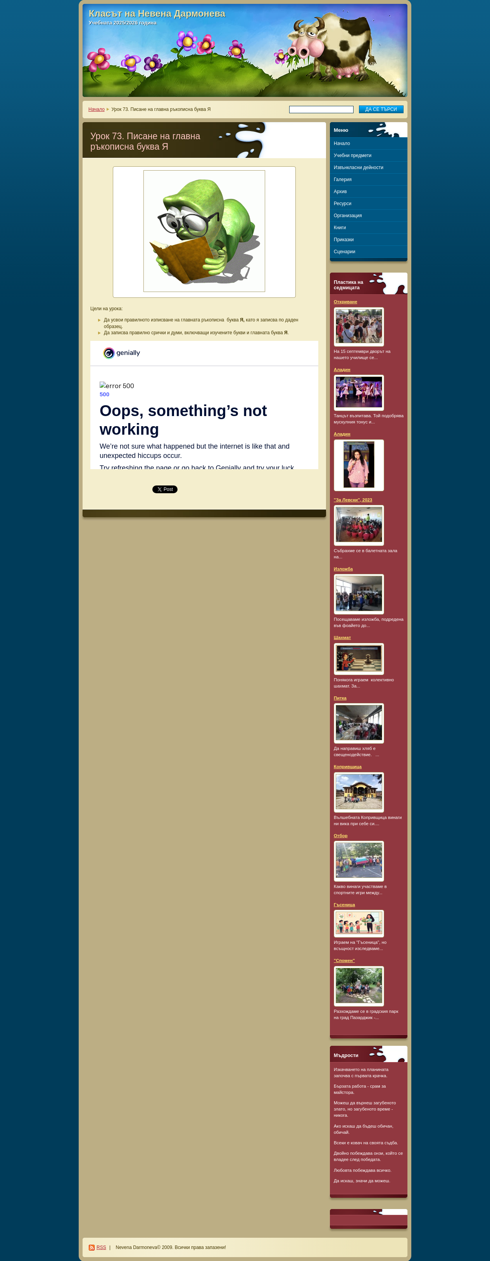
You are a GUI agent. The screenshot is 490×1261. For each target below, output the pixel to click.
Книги (340, 227)
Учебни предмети (352, 155)
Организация (348, 215)
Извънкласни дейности (358, 167)
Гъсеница (344, 904)
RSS (101, 1247)
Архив (340, 191)
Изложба (343, 569)
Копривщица (348, 766)
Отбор (340, 835)
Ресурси (342, 203)
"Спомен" (344, 960)
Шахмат (342, 637)
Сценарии (344, 251)
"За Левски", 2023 (353, 499)
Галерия (343, 179)
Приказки (344, 239)
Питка (340, 698)
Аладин (342, 369)
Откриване (345, 301)
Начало (96, 109)
